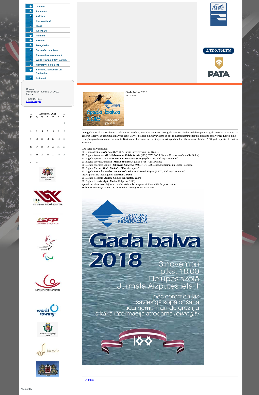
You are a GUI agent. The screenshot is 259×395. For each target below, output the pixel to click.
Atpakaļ (89, 379)
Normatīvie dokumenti (47, 65)
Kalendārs (41, 31)
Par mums (41, 11)
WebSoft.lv (26, 389)
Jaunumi (40, 6)
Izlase (39, 26)
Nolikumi (40, 35)
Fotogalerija (42, 45)
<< (31, 114)
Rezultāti (40, 40)
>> (64, 114)
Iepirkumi (41, 78)
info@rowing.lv (33, 101)
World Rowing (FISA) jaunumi (51, 60)
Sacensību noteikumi (47, 50)
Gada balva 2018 (136, 92)
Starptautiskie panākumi (49, 55)
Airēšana (40, 16)
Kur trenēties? (43, 21)
